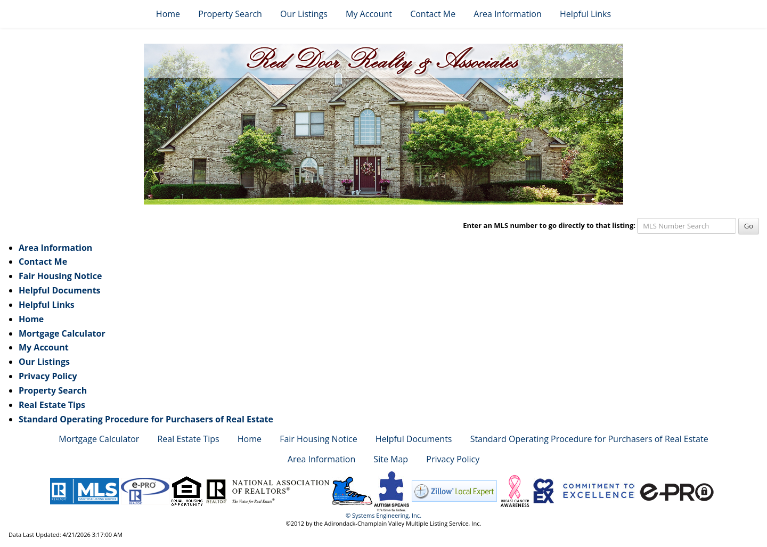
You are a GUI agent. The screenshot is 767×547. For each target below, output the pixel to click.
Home (168, 14)
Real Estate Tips (52, 405)
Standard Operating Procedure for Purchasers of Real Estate (146, 419)
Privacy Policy (48, 376)
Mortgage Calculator (62, 333)
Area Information (507, 14)
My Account (369, 14)
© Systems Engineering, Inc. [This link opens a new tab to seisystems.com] (383, 515)
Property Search (230, 14)
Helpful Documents (60, 290)
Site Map (390, 459)
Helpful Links (585, 14)
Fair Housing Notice (60, 276)
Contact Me (432, 14)
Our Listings (304, 14)
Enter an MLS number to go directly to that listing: (549, 225)
